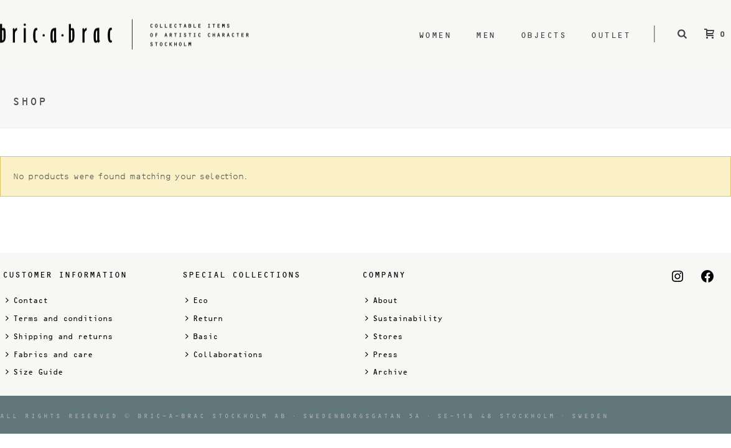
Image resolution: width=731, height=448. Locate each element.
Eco (196, 300)
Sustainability (403, 318)
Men (486, 35)
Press (381, 354)
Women (435, 35)
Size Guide (34, 371)
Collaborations (224, 354)
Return (204, 318)
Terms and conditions (59, 318)
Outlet (610, 35)
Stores (384, 336)
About (381, 300)
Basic (201, 336)
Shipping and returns (59, 336)
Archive (386, 371)
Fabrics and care (49, 354)
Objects (544, 35)
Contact (27, 300)
